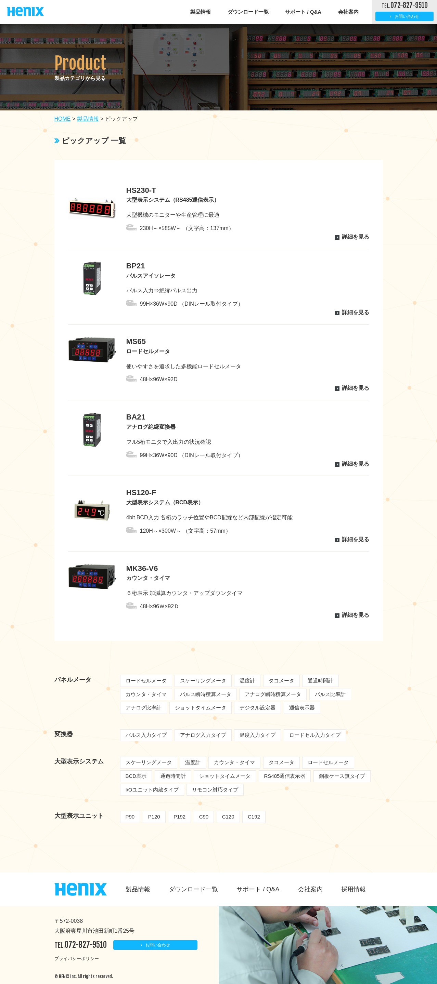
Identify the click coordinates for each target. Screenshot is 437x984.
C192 (254, 817)
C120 (228, 817)
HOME (62, 119)
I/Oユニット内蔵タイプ (152, 790)
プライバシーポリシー (76, 958)
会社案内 (348, 12)
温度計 (247, 680)
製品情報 (200, 12)
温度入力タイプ (257, 735)
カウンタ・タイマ (146, 694)
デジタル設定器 (257, 707)
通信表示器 (302, 707)
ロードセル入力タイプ (314, 735)
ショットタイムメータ (200, 707)
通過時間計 (320, 680)
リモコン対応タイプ (215, 790)
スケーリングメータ (203, 680)
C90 (204, 817)
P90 (130, 817)
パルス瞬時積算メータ (205, 694)
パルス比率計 (330, 694)
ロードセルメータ (146, 680)
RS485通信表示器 (285, 776)
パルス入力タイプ (146, 735)
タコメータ (281, 680)
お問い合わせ (407, 16)
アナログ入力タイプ (203, 735)
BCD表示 (136, 776)
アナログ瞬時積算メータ (273, 694)
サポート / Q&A (303, 12)
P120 (154, 817)
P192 (179, 817)
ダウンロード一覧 (248, 12)
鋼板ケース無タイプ (342, 776)
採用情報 (353, 889)
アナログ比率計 (144, 707)
